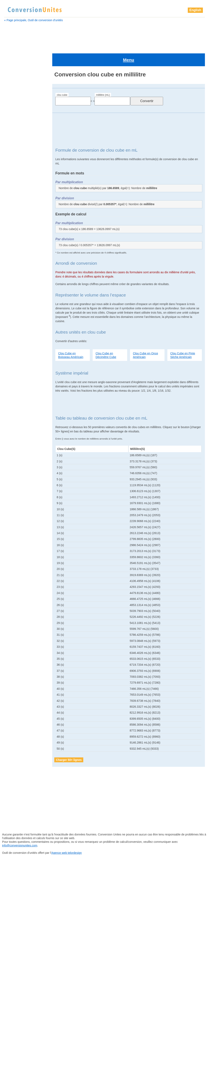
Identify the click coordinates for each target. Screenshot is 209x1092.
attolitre (12, 112)
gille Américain (17, 321)
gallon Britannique (19, 301)
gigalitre (13, 311)
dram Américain (18, 270)
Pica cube (14, 484)
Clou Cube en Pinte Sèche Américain (182, 337)
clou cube (62, 77)
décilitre (13, 250)
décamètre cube (18, 245)
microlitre (13, 403)
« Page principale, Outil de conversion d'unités (33, 20)
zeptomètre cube (19, 601)
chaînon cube (16, 163)
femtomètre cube (19, 291)
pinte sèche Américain (22, 515)
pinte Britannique (19, 510)
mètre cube (15, 398)
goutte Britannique (20, 331)
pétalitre (13, 469)
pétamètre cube (18, 474)
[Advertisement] (104, 35)
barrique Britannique (20, 123)
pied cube (14, 499)
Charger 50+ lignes (69, 742)
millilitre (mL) (103, 77)
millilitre (13, 418)
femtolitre (14, 286)
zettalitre (13, 606)
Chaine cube (15, 158)
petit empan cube (19, 479)
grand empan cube (20, 347)
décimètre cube (18, 255)
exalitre (12, 275)
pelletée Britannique (20, 459)
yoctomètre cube (19, 581)
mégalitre (14, 387)
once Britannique (19, 443)
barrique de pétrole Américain (26, 133)
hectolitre (14, 352)
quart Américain (18, 530)
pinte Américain (18, 505)
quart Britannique (19, 535)
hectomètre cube (19, 357)
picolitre (13, 489)
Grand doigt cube (19, 342)
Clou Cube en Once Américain (145, 337)
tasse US (14, 550)
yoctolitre (13, 576)
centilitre (12, 148)
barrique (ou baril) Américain (25, 128)
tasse (11, 556)
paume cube (16, 449)
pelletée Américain (19, 454)
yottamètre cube (18, 591)
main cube (15, 382)
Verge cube (15, 571)
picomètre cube (18, 494)
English (195, 10)
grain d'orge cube (19, 336)
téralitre (13, 561)
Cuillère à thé (17, 235)
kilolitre (12, 362)
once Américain (18, 438)
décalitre (13, 240)
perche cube (16, 464)
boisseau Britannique (20, 143)
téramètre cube (18, 566)
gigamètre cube (18, 316)
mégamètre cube (19, 392)
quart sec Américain (21, 540)
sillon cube (15, 545)
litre (10, 377)
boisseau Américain (19, 138)
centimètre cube (18, 153)
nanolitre (13, 428)
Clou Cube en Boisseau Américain (70, 337)
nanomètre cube (19, 433)
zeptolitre (14, 596)
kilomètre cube (18, 367)
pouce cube (15, 525)
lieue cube (15, 372)
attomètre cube (17, 117)
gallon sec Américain (21, 306)
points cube (15, 520)
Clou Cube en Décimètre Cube (106, 337)
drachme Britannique (21, 265)
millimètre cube (18, 423)
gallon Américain (18, 296)
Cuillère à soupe (18, 229)
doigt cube (15, 260)
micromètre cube (19, 408)
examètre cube (18, 280)
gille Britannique (18, 326)
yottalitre (13, 586)
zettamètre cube (18, 612)
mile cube (14, 413)
